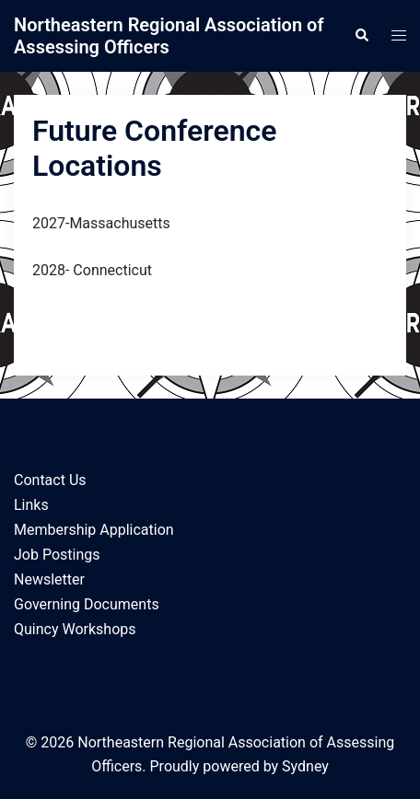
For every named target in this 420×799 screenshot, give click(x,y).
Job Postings (56, 554)
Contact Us (50, 480)
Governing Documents (86, 604)
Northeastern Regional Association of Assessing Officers (168, 36)
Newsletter (49, 579)
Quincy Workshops (75, 629)
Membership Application (94, 529)
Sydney (305, 766)
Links (31, 505)
